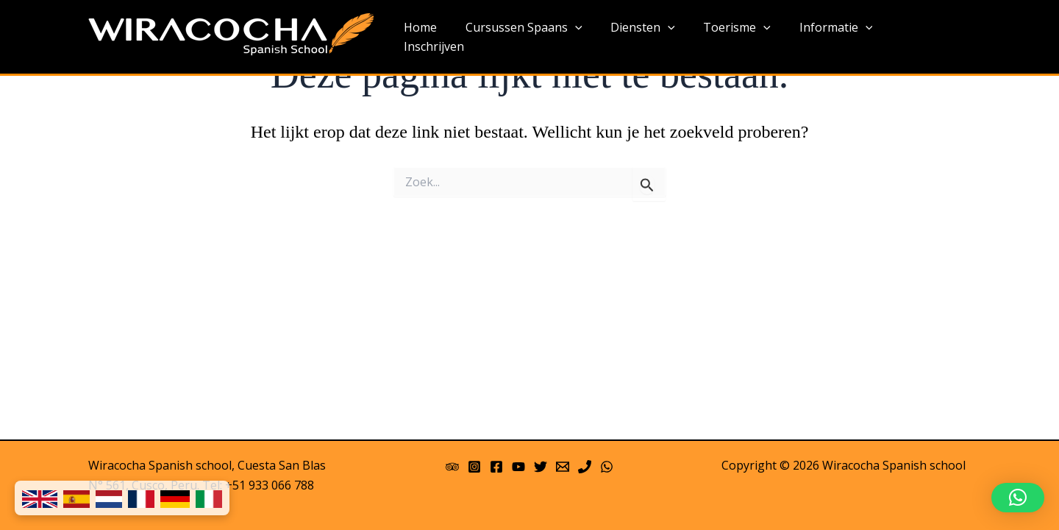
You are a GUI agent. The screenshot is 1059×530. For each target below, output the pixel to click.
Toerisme (745, 37)
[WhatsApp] (606, 466)
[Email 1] (562, 466)
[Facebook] (496, 466)
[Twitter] (540, 466)
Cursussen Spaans (541, 37)
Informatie (838, 37)
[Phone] (584, 466)
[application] (592, 37)
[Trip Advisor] (452, 466)
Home (443, 37)
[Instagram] (474, 466)
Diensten (655, 37)
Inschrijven (929, 37)
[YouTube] (518, 466)
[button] (1017, 497)
